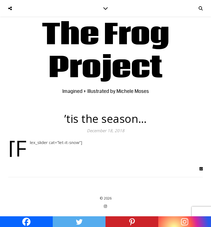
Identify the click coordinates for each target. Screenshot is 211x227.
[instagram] (105, 206)
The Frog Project (105, 52)
